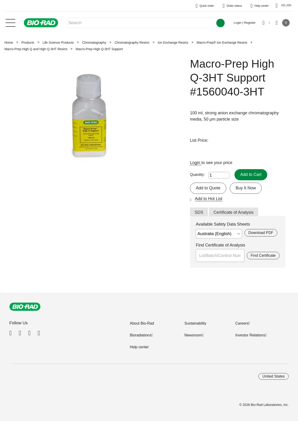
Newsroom (193, 335)
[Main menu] (10, 22)
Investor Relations (250, 335)
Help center (139, 347)
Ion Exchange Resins (173, 42)
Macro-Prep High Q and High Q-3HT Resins (35, 49)
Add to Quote (208, 188)
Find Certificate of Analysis (220, 245)
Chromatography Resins (132, 42)
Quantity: (197, 175)
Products (27, 42)
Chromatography (94, 42)
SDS (199, 212)
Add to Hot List (208, 198)
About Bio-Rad (142, 323)
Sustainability (195, 323)
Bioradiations (140, 335)
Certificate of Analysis (233, 212)
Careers (241, 323)
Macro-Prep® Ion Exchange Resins (221, 42)
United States (273, 376)
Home (8, 42)
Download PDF (260, 233)
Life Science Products (58, 42)
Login (195, 162)
